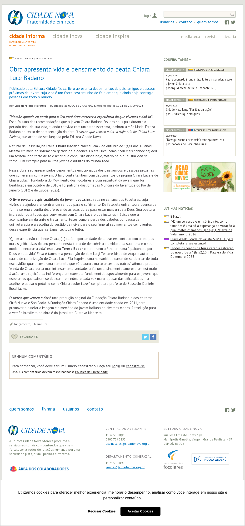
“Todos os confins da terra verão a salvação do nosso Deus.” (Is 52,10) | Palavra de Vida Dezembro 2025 (202, 252)
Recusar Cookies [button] (102, 511)
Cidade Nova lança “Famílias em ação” (188, 109)
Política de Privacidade (91, 372)
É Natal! (175, 216)
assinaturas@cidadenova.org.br (128, 443)
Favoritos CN (24, 337)
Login (147, 16)
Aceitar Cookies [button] (141, 511)
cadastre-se (135, 365)
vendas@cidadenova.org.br (125, 467)
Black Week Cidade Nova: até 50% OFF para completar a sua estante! (201, 241)
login (116, 365)
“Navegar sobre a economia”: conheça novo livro (195, 140)
